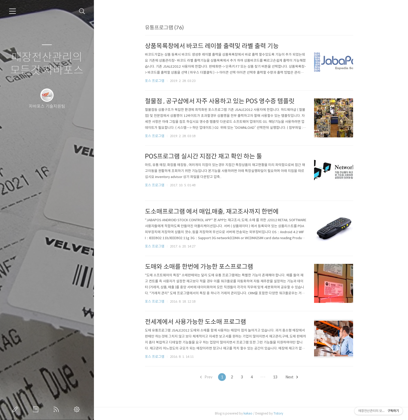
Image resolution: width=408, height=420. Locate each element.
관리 (78, 409)
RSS (57, 409)
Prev (208, 377)
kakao (249, 413)
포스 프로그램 (156, 81)
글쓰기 (16, 409)
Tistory (280, 413)
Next (293, 377)
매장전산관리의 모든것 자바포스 (47, 64)
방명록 (36, 409)
